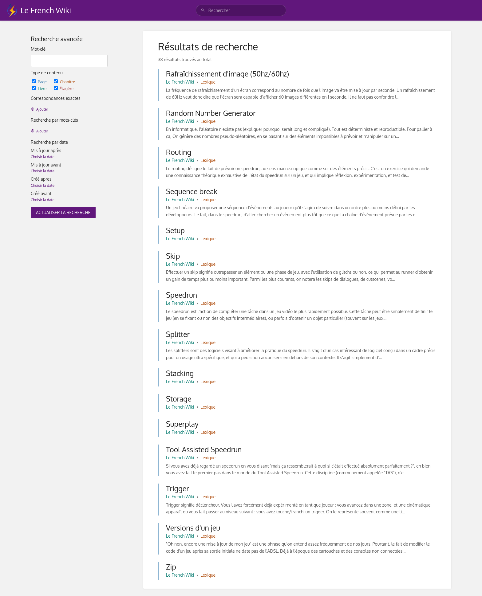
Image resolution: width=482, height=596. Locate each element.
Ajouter (39, 109)
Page (40, 81)
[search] (241, 10)
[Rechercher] (203, 10)
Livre (40, 88)
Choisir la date (42, 157)
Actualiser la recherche (63, 212)
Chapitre (64, 81)
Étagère (63, 88)
